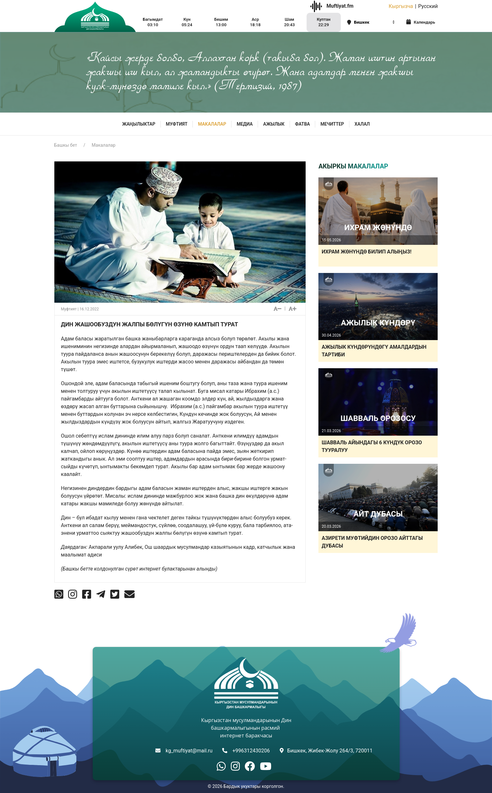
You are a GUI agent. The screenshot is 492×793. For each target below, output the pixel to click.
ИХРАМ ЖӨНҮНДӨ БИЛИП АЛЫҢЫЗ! (366, 252)
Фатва (302, 124)
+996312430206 (251, 751)
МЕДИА (245, 124)
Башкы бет (65, 145)
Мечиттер (332, 124)
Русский (428, 6)
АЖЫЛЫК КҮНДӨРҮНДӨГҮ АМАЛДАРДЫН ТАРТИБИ (374, 351)
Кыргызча (401, 6)
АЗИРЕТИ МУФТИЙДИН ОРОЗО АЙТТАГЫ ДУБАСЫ (372, 542)
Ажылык (273, 124)
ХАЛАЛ (362, 124)
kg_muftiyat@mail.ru (189, 751)
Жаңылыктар (138, 124)
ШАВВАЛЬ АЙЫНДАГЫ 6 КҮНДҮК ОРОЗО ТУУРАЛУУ (372, 446)
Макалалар (212, 124)
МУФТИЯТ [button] (177, 124)
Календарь (420, 22)
